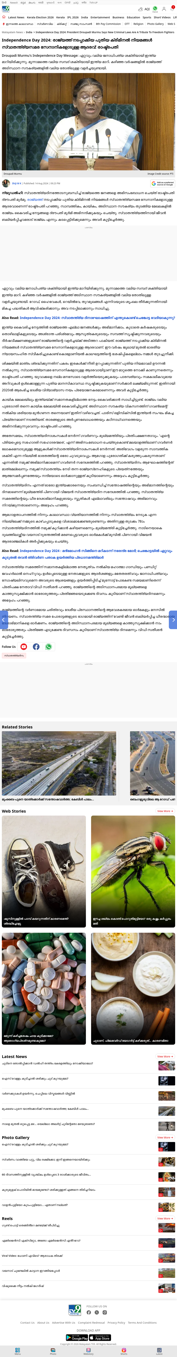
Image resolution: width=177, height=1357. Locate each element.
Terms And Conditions (142, 1322)
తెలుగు (32, 2)
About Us (43, 1322)
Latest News (14, 1056)
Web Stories (14, 811)
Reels (7, 1218)
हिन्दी (4, 2)
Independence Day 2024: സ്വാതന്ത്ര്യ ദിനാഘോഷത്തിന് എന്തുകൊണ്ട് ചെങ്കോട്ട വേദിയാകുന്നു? (97, 317)
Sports (147, 17)
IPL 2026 (73, 17)
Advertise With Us (63, 1322)
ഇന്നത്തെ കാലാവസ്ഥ (19, 24)
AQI (147, 9)
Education (133, 17)
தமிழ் (76, 2)
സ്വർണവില (45, 24)
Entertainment (100, 17)
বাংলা (60, 2)
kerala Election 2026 (40, 17)
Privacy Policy (116, 1322)
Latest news (16, 17)
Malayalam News (12, 32)
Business (118, 17)
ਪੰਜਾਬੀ (68, 2)
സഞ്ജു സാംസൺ (81, 24)
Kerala (60, 17)
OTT (127, 24)
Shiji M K (17, 183)
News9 (14, 2)
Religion (138, 24)
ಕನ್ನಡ (23, 2)
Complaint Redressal (91, 1322)
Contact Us (27, 1322)
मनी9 (84, 2)
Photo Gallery (155, 24)
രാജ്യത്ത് (35, 199)
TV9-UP (93, 2)
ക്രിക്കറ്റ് (61, 24)
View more (165, 811)
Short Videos (162, 17)
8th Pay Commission (108, 24)
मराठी (40, 2)
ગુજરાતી (50, 2)
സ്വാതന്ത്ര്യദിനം (14, 655)
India (84, 17)
